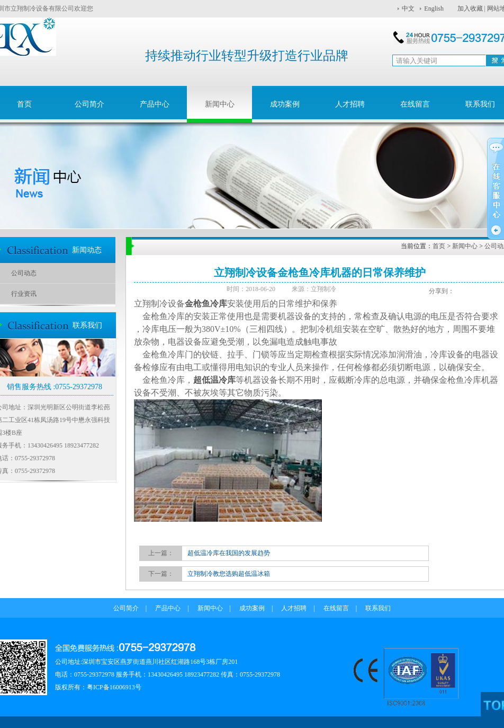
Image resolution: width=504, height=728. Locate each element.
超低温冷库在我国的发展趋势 (228, 553)
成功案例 (285, 104)
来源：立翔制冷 (314, 289)
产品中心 (154, 104)
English (434, 8)
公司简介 (89, 104)
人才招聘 (350, 104)
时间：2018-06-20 (255, 289)
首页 (439, 246)
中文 (408, 8)
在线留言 (415, 104)
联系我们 (378, 608)
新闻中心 (220, 104)
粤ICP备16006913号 (114, 687)
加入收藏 (470, 8)
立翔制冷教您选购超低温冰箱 (228, 573)
